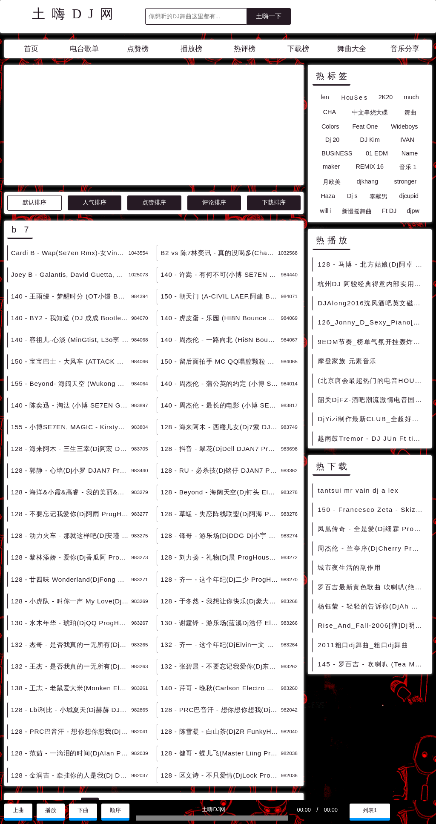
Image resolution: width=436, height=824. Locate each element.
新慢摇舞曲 (357, 211)
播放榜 (191, 49)
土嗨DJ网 (76, 14)
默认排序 (34, 126)
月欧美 (332, 181)
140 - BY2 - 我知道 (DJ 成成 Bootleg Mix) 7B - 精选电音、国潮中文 (71, 241)
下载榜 (298, 49)
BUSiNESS (336, 153)
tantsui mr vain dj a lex (358, 490)
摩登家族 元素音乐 (347, 361)
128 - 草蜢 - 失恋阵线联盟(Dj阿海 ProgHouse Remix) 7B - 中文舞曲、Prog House (221, 437)
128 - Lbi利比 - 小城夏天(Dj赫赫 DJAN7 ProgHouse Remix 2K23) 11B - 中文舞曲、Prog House (71, 633)
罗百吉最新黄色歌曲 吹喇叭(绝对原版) (372, 587)
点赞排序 (154, 126)
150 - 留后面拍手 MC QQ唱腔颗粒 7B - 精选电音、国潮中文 (221, 284)
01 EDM (377, 153)
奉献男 (378, 196)
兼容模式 (63, 790)
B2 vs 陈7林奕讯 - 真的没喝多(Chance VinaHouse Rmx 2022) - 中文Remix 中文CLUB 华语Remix (219, 176)
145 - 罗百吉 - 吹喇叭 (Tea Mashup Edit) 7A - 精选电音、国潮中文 (372, 664)
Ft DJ (389, 210)
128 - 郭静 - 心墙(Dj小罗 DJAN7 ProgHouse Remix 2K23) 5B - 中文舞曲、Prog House (71, 393)
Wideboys (404, 126)
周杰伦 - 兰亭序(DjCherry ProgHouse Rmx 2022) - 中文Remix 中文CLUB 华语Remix (372, 548)
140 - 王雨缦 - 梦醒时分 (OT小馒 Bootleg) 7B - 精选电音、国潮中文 (71, 219)
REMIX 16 (370, 166)
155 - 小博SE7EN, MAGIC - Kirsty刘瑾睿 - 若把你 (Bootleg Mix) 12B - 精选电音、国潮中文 (71, 350)
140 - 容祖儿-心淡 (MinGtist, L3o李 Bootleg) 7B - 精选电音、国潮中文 (71, 263)
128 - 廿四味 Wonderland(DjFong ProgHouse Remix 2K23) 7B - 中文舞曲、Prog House (71, 502)
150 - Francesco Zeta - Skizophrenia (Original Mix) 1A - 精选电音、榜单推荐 (372, 509)
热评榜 (244, 49)
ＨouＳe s (353, 97)
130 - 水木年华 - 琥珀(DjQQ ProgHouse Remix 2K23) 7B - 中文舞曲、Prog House (71, 546)
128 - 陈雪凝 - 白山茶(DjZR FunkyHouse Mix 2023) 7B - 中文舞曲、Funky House (221, 654)
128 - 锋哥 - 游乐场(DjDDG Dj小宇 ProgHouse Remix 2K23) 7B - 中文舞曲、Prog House (221, 458)
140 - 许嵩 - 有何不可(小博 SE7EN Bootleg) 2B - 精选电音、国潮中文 (221, 197)
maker (331, 166)
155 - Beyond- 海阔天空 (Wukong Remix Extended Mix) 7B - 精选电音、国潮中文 (71, 306)
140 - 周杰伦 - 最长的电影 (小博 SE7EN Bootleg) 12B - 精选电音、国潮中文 (221, 328)
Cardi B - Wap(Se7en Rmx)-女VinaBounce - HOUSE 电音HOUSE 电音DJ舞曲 (70, 176)
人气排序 (94, 126)
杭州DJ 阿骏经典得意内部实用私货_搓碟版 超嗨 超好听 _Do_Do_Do (372, 283)
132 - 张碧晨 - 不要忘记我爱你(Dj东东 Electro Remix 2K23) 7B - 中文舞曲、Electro (221, 589)
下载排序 (274, 126)
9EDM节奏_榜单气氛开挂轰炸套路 (372, 341)
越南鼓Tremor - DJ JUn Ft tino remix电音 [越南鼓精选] (372, 438)
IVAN (407, 139)
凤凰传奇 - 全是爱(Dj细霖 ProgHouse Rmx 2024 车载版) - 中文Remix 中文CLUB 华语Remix (372, 528)
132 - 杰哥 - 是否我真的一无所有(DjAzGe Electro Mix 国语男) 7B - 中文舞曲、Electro (71, 567)
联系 (14, 790)
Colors (330, 126)
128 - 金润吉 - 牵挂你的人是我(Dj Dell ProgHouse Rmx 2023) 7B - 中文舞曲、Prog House (71, 698)
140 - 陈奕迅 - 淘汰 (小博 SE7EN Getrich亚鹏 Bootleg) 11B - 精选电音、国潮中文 (71, 328)
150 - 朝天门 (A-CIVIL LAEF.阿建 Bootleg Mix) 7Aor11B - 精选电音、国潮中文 (221, 219)
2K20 (386, 97)
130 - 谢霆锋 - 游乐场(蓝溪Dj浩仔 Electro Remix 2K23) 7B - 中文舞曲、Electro (221, 546)
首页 (31, 49)
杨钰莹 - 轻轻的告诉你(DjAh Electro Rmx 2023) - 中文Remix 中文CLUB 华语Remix (372, 606)
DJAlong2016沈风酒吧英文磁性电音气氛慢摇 (372, 303)
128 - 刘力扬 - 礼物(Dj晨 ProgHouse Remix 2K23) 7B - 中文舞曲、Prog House (221, 480)
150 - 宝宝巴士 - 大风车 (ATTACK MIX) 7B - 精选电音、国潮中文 (71, 284)
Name (410, 153)
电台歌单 (84, 49)
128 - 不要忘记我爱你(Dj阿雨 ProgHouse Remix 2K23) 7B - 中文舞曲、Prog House (71, 437)
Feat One (365, 126)
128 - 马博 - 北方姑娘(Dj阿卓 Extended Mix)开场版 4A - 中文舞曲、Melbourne (372, 264)
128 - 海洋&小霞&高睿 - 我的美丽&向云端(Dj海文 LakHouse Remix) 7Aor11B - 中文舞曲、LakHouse (71, 415)
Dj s (352, 195)
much (411, 97)
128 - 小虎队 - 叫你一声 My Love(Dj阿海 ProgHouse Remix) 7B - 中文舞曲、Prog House (71, 524)
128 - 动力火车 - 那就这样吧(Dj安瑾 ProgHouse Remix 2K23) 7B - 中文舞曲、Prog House (71, 458)
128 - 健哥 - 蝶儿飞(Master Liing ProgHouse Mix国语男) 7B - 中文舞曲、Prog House (221, 676)
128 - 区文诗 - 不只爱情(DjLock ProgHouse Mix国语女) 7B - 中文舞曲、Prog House (221, 698)
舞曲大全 (351, 49)
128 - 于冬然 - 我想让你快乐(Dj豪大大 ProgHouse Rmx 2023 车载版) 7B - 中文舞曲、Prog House (221, 524)
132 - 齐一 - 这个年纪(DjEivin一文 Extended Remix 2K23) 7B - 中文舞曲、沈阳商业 (221, 567)
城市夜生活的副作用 (349, 567)
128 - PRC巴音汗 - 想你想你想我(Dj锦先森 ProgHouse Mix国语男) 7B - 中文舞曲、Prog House (221, 633)
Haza (328, 195)
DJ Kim (370, 139)
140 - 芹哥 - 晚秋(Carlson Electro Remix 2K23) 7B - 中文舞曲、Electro (221, 611)
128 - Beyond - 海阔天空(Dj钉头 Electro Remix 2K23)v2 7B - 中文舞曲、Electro (221, 415)
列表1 (370, 810)
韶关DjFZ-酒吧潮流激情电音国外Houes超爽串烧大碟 (372, 399)
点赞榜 (138, 49)
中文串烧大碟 (370, 112)
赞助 (35, 790)
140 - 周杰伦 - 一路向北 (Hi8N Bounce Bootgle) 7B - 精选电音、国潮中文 (221, 263)
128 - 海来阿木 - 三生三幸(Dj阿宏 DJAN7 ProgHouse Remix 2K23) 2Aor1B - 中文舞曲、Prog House (71, 372)
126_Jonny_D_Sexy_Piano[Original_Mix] (372, 322)
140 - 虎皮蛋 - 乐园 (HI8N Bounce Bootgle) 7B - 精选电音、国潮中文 (221, 241)
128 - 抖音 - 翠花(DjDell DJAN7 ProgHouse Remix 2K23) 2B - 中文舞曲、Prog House (221, 372)
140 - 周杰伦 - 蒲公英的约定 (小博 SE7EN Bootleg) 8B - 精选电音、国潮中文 (221, 306)
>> (216, 727)
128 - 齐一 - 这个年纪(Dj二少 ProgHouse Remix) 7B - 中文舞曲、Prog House (221, 502)
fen (325, 97)
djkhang (367, 181)
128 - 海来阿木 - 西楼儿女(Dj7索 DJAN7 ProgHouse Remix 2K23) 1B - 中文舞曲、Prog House (221, 350)
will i (326, 210)
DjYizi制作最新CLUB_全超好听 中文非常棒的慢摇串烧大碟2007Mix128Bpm (372, 418)
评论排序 (214, 126)
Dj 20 (332, 139)
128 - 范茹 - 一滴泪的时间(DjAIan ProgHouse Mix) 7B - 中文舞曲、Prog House (71, 676)
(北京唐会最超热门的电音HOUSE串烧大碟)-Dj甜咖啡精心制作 (372, 380)
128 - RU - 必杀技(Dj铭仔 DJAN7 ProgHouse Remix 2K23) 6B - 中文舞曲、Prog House (221, 393)
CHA (329, 112)
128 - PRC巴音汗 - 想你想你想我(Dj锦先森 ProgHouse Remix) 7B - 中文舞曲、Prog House (71, 654)
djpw (413, 210)
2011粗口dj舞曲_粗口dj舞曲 (363, 645)
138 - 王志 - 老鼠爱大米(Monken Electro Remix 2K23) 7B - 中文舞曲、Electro (71, 611)
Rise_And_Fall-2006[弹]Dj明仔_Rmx (372, 625)
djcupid (409, 195)
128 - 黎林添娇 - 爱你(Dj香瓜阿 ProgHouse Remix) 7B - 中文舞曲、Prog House (71, 480)
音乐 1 (407, 167)
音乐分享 (404, 49)
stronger (405, 181)
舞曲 (410, 112)
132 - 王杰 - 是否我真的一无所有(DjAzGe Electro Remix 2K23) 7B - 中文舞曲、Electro (71, 589)
